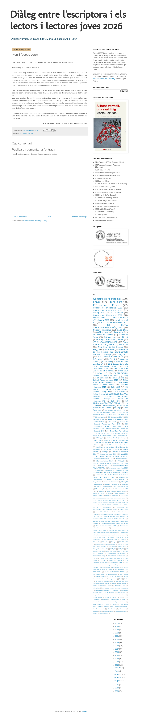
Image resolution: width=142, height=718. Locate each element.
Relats (125, 472)
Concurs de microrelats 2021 (114, 322)
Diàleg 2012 (122, 354)
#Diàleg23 (121, 461)
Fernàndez (122, 555)
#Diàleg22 (125, 484)
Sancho (105, 602)
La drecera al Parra (102, 433)
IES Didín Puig (105, 567)
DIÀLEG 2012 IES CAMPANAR (117, 415)
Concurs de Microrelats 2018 (107, 315)
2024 (117, 626)
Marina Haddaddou (99, 585)
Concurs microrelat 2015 (108, 454)
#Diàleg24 (105, 452)
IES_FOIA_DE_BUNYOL (114, 576)
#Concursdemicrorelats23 (104, 461)
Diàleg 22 (107, 440)
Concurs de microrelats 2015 (107, 310)
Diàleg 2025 (122, 546)
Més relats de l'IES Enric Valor (116, 595)
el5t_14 (111, 359)
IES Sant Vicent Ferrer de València (116, 445)
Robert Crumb (115, 599)
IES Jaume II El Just (26, 133)
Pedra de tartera (110, 597)
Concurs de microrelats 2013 (107, 308)
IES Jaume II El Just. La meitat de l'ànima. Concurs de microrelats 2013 (110, 428)
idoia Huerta (111, 609)
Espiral (97, 302)
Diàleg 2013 (123, 371)
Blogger (84, 711)
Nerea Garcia (97, 597)
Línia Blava (108, 470)
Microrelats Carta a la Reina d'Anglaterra (115, 588)
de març (118, 674)
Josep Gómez (113, 579)
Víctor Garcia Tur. (122, 458)
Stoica (124, 602)
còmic (99, 606)
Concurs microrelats (102, 330)
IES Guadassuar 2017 (115, 417)
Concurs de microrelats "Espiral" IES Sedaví (114, 523)
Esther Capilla (112, 555)
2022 (117, 633)
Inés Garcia (102, 579)
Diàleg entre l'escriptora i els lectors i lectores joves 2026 (68, 20)
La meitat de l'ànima (103, 335)
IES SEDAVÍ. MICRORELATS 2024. (115, 572)
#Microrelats (118, 489)
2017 (117, 649)
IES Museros (119, 569)
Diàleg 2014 (102, 332)
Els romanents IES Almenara (116, 553)
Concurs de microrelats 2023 (106, 526)
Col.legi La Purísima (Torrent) (110, 340)
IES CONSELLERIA (117, 562)
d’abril (117, 671)
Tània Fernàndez (98, 604)
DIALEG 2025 (123, 542)
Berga (107, 495)
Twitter (117, 449)
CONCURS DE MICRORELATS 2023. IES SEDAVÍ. (109, 500)
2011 (117, 685)
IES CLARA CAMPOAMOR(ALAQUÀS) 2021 (110, 326)
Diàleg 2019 (115, 387)
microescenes (119, 479)
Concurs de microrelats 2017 (115, 410)
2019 (117, 642)
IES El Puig (115, 567)
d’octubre (118, 668)
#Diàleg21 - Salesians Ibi (111, 484)
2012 (126, 489)
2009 (117, 691)
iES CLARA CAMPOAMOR (105, 342)
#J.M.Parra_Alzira (100, 489)
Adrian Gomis (121, 491)
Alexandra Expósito (99, 493)
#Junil (110, 489)
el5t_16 (96, 349)
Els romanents (100, 417)
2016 (117, 652)
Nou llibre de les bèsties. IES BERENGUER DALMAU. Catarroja (110, 351)
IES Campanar (102, 378)
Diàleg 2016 (118, 332)
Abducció (101, 491)
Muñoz (102, 595)
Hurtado (119, 560)
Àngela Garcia (104, 613)
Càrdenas (123, 539)
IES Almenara (110, 337)
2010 (117, 688)
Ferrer (95, 558)
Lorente (113, 583)
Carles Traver (124, 509)
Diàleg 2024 (112, 546)
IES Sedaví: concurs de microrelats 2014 (105, 574)
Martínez (117, 585)
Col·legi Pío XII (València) (116, 438)
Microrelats (96, 588)
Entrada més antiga (79, 217)
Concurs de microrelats (107, 298)
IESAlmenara (124, 574)
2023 (117, 630)
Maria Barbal (122, 583)
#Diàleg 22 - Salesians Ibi (111, 482)
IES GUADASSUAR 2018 (110, 357)
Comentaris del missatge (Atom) (35, 221)
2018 (117, 646)
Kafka (126, 579)
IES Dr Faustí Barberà (120, 440)
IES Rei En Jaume (102, 442)
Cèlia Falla (96, 542)
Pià (121, 597)
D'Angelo (114, 542)
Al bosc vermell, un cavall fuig (104, 79)
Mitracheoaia (121, 592)
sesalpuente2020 (120, 611)
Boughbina (115, 495)
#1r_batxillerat (97, 482)
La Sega (117, 408)
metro (109, 479)
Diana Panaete (110, 544)
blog (113, 477)
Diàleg (125, 376)
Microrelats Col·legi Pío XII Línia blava (107, 590)
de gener (118, 681)
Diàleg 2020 (123, 454)
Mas (124, 585)
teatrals (95, 613)
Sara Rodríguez (114, 602)
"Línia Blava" (112, 422)
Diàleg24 (113, 549)
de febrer (118, 677)
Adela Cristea (111, 491)
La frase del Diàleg (109, 405)
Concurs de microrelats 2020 (104, 412)
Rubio (123, 599)
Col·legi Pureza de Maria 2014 (105, 380)
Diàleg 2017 (102, 373)
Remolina (105, 599)
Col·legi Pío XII (104, 465)
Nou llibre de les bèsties (110, 347)
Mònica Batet (99, 318)
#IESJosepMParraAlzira (121, 486)
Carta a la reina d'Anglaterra (110, 343)
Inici (49, 217)
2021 (117, 636)
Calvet (115, 509)
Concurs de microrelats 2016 (118, 468)
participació (122, 609)
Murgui (95, 595)
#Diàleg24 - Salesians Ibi (103, 486)
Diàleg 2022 (97, 440)
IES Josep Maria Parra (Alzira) (117, 431)
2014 (117, 659)
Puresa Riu (109, 349)
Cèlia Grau (105, 542)
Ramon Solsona (118, 378)
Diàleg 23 (96, 549)
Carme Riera (107, 362)
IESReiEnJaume (100, 576)
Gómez (111, 560)
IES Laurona (117, 313)
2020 (117, 639)
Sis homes (107, 449)
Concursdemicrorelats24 (110, 539)
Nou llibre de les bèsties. (112, 472)
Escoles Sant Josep (99, 555)
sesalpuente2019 (108, 611)
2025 (117, 623)
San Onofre (96, 602)
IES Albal (123, 344)
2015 (117, 655)
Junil (120, 579)
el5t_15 (124, 337)
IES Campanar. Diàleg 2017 (112, 565)
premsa (95, 611)
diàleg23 (106, 606)
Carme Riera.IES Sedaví (103, 512)
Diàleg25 (121, 549)
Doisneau (98, 470)
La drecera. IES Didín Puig (104, 581)
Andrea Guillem (97, 495)
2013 (117, 662)
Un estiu (114, 604)
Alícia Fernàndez (120, 493)
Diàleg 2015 (99, 313)
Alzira (110, 493)
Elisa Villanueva (111, 551)
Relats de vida (101, 475)
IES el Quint (115, 302)
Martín (109, 585)
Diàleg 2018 (115, 401)
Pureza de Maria (119, 392)
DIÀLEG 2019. (99, 544)
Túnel (107, 604)
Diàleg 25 (105, 549)
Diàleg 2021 (98, 359)
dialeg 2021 (122, 330)
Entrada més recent (20, 217)
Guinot (103, 560)
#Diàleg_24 (99, 438)
